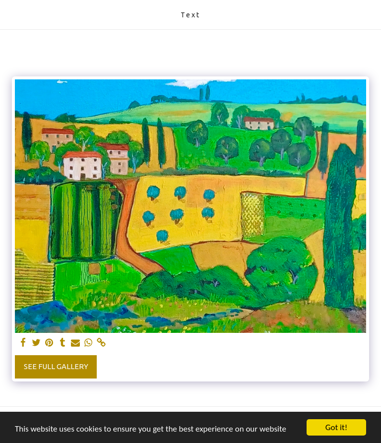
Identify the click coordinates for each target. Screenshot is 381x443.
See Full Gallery (56, 366)
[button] (10, 14)
